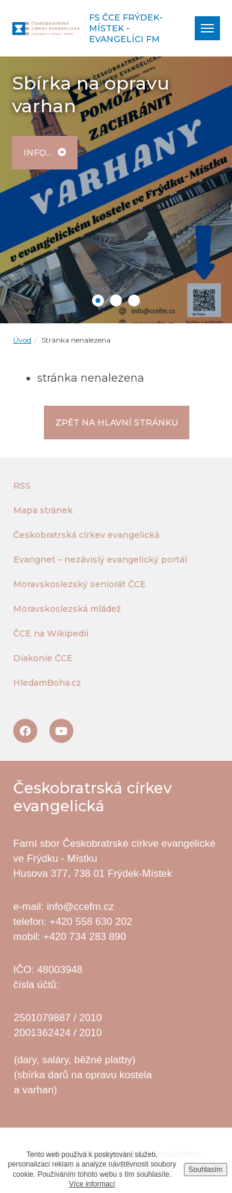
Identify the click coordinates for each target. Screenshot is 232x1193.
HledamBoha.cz (47, 682)
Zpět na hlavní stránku (116, 422)
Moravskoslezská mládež (67, 608)
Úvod (22, 339)
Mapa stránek (43, 510)
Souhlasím (206, 1169)
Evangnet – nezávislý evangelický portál (100, 559)
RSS (22, 485)
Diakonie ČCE (43, 658)
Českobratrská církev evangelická (86, 534)
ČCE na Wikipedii (50, 633)
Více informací (92, 1184)
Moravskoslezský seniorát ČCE (79, 584)
